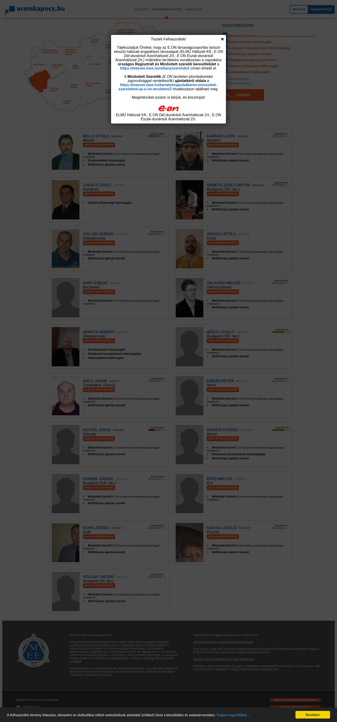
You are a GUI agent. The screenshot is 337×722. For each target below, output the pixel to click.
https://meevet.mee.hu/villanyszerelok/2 (155, 68)
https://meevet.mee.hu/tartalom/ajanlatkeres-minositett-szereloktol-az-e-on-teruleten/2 (167, 87)
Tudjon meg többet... (233, 715)
